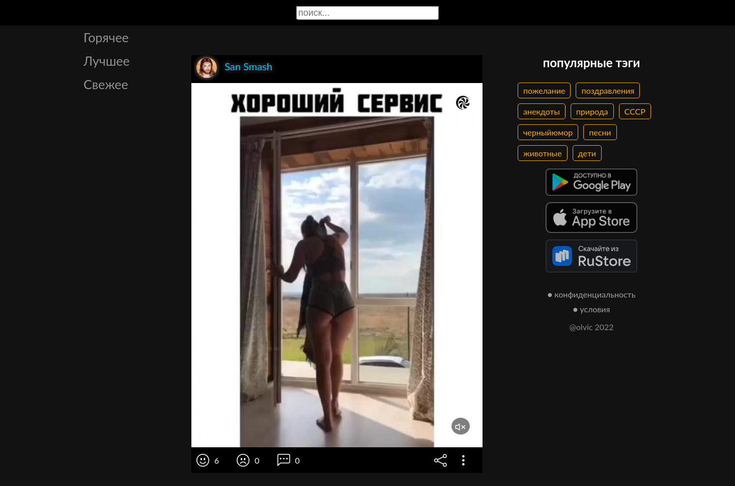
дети (587, 153)
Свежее (105, 84)
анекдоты (541, 111)
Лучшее (106, 60)
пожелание (544, 90)
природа (592, 111)
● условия (591, 309)
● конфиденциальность (592, 294)
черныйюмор (548, 132)
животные (542, 153)
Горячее (106, 37)
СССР (635, 111)
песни (600, 132)
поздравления (607, 90)
